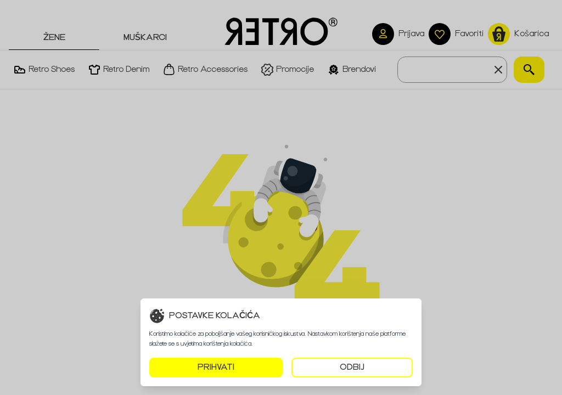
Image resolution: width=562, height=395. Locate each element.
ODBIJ (352, 367)
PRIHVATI (216, 367)
